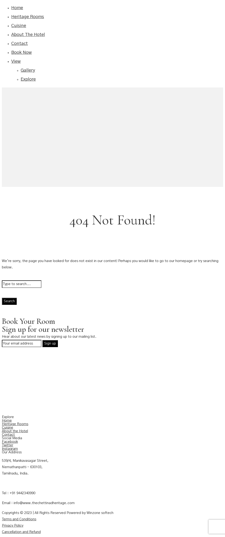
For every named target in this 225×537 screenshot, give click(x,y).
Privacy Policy (12, 525)
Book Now (21, 52)
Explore (28, 79)
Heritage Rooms (27, 17)
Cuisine (18, 26)
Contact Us (11, 483)
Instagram (10, 449)
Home (17, 8)
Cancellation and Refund (21, 532)
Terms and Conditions (19, 519)
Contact (19, 43)
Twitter (7, 445)
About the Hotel (15, 431)
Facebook (10, 441)
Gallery (28, 70)
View (16, 61)
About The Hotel (28, 34)
